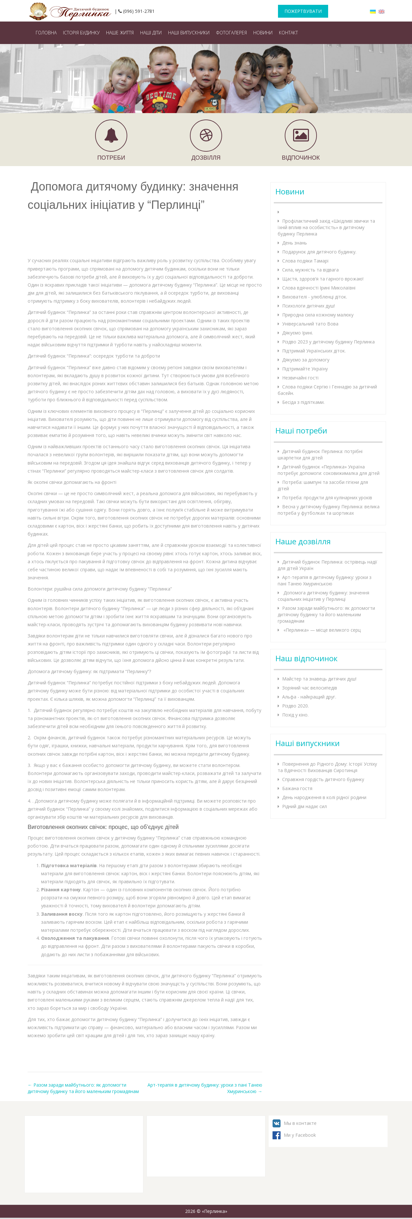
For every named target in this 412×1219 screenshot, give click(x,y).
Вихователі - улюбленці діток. (314, 297)
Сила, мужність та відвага (310, 270)
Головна (46, 33)
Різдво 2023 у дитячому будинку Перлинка (328, 342)
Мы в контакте (300, 1123)
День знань (294, 243)
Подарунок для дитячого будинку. (319, 252)
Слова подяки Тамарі (305, 261)
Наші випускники (189, 33)
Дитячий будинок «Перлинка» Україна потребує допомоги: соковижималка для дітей (329, 470)
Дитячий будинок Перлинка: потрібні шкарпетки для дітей (320, 454)
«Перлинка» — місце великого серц (321, 630)
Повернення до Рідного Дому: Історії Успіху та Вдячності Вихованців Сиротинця (327, 767)
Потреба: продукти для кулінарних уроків (327, 497)
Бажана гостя (297, 788)
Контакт (288, 33)
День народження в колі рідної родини (324, 797)
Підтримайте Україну (305, 369)
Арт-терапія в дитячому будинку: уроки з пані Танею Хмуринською (325, 580)
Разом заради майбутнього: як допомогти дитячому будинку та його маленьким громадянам (83, 1088)
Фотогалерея (231, 33)
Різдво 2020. (295, 706)
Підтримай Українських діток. (314, 351)
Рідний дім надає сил (304, 806)
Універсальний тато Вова (310, 324)
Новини (263, 33)
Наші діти (151, 33)
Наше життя (120, 33)
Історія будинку (81, 33)
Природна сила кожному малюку (318, 315)
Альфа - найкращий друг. (309, 697)
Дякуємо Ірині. (297, 333)
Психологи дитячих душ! (308, 306)
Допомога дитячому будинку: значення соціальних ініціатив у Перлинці (323, 596)
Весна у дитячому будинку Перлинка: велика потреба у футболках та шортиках (329, 509)
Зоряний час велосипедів (309, 688)
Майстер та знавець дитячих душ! (319, 679)
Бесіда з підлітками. (303, 402)
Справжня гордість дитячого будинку (323, 779)
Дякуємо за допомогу (305, 360)
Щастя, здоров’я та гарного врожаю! (322, 279)
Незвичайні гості (300, 378)
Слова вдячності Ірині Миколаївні (318, 288)
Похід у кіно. (295, 715)
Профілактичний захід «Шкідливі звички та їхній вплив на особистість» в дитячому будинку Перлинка (326, 227)
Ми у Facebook (300, 1135)
